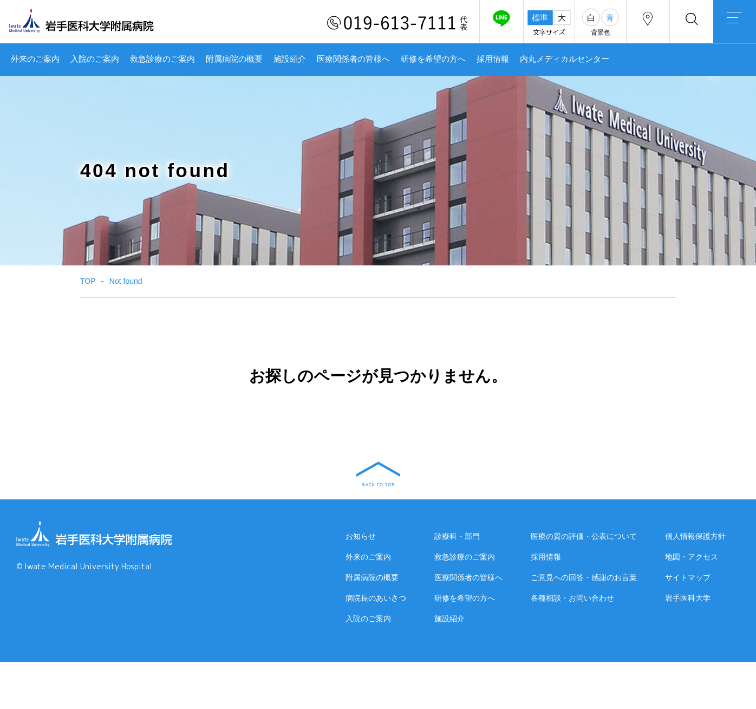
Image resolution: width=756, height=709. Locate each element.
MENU (734, 24)
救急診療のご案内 (162, 59)
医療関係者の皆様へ (353, 59)
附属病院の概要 (234, 59)
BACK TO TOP (378, 473)
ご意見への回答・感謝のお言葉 (584, 578)
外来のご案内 (35, 59)
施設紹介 (289, 59)
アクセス (647, 23)
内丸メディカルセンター (564, 59)
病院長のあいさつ (376, 598)
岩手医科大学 (688, 602)
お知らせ (361, 536)
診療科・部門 (457, 536)
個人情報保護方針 (695, 540)
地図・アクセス (691, 561)
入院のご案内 (94, 59)
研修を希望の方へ (433, 59)
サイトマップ (688, 581)
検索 (691, 23)
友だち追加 (500, 23)
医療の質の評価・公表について (584, 536)
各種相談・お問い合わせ (572, 598)
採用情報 (493, 59)
